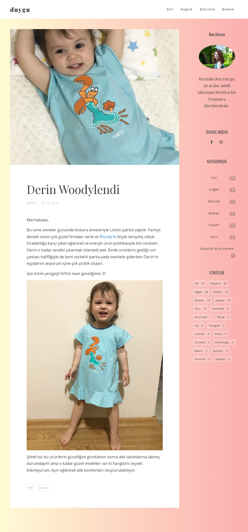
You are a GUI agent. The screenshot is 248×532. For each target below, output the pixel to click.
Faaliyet (220, 359)
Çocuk (42, 487)
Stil (169, 9)
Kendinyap (222, 342)
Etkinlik (207, 9)
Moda (221, 317)
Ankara (220, 300)
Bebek (228, 9)
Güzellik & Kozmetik (217, 248)
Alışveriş (215, 283)
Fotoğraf (214, 325)
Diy (197, 325)
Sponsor (218, 351)
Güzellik (200, 342)
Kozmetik (201, 317)
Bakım (199, 351)
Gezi (214, 236)
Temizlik (200, 359)
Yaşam (214, 225)
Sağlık (186, 9)
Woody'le (108, 236)
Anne (218, 334)
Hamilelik (218, 308)
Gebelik (200, 334)
